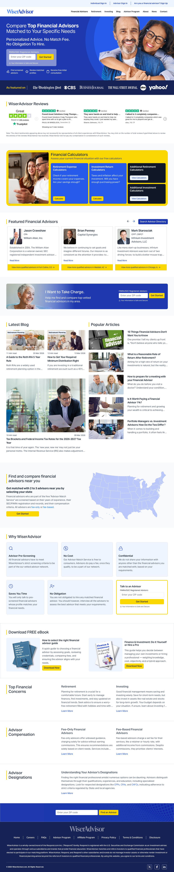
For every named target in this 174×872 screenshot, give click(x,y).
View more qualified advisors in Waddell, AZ (87, 267)
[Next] (133, 221)
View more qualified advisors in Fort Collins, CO (33, 267)
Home (17, 837)
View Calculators (139, 178)
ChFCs (135, 784)
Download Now (51, 667)
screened (19, 70)
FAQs (43, 837)
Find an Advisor (109, 812)
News (154, 11)
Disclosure (154, 837)
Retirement (96, 11)
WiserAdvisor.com (19, 867)
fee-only (35, 507)
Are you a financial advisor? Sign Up (151, 3)
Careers (30, 837)
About (145, 11)
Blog (118, 11)
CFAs (123, 784)
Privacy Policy (108, 837)
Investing (109, 11)
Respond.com (53, 845)
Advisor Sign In (120, 3)
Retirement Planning (16, 332)
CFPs (117, 784)
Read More (14, 260)
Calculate (59, 198)
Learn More (67, 711)
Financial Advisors (79, 11)
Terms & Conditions (133, 837)
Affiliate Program (86, 837)
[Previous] (128, 221)
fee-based (48, 507)
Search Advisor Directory (153, 221)
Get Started (45, 57)
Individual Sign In (99, 3)
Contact (163, 11)
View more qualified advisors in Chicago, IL (141, 267)
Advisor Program (132, 11)
